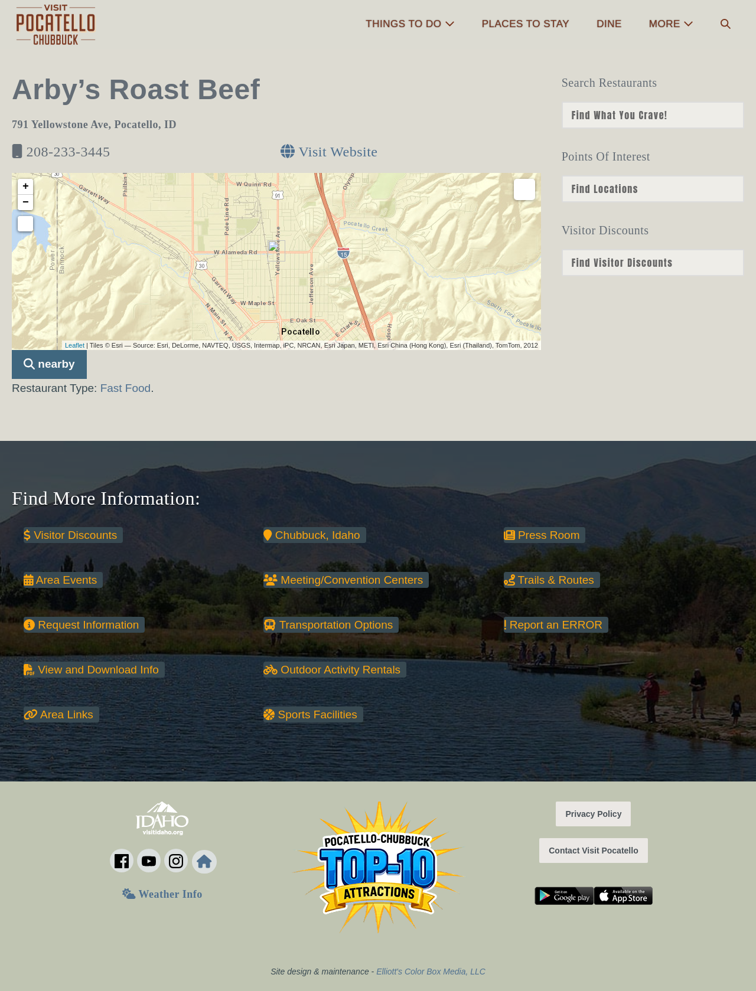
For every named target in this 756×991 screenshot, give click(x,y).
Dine (609, 24)
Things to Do (410, 24)
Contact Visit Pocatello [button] (593, 850)
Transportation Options (328, 625)
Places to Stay (525, 24)
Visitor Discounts (70, 535)
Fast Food (125, 388)
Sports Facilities (310, 714)
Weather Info (162, 894)
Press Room (542, 535)
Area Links (58, 714)
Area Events (60, 580)
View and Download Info (91, 669)
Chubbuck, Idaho (311, 535)
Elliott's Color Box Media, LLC (430, 971)
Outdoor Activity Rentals (331, 669)
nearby (49, 364)
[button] (725, 24)
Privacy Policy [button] (593, 814)
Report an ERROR (553, 625)
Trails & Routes (549, 580)
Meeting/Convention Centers (343, 580)
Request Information (81, 625)
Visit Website (329, 151)
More (671, 24)
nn (653, 115)
